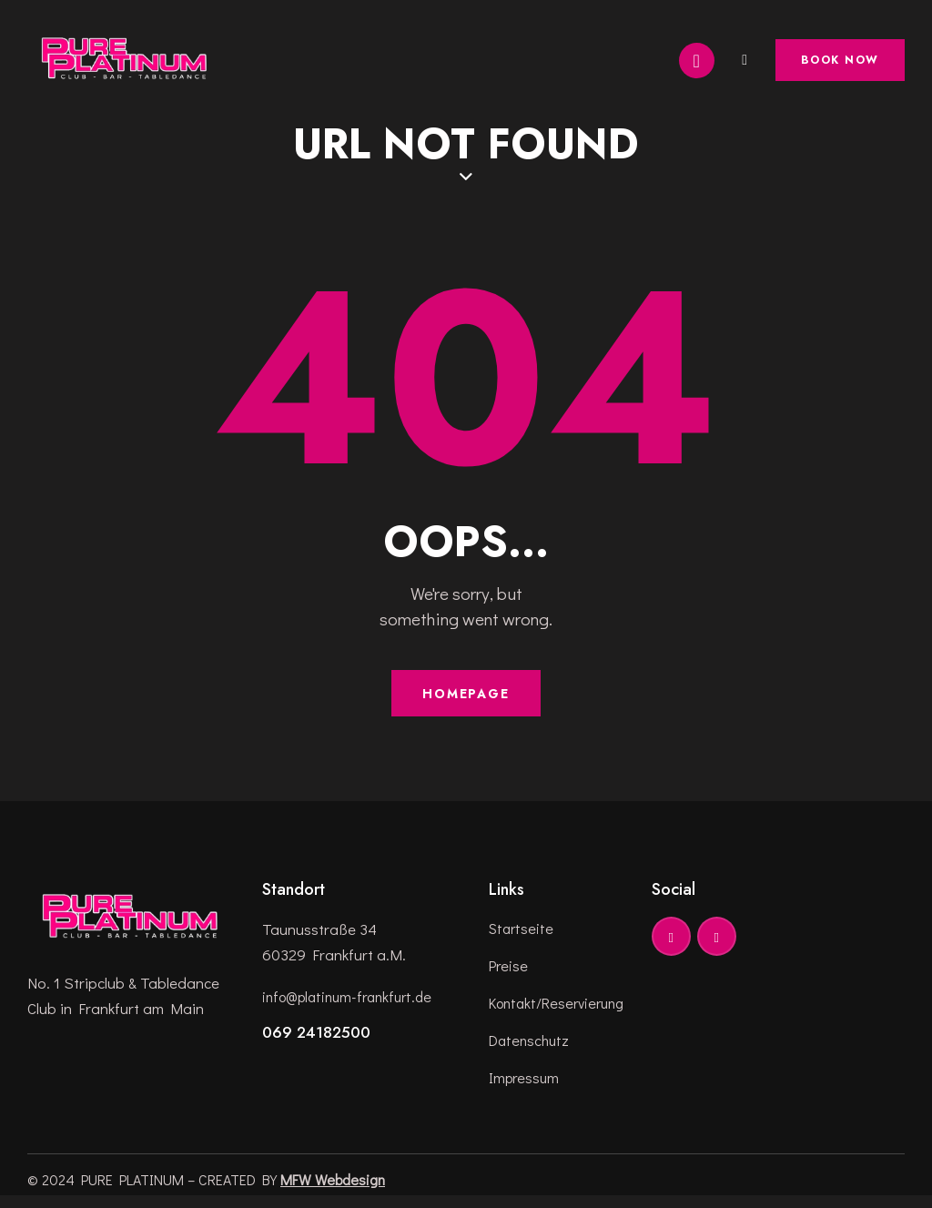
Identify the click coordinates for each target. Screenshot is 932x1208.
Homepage (466, 698)
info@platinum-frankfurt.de (353, 1002)
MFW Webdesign (332, 1191)
